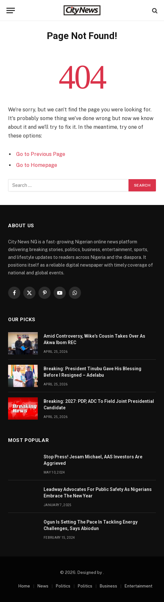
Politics (63, 586)
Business (108, 586)
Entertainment (138, 586)
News (42, 586)
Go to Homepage (36, 165)
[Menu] (10, 10)
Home (24, 586)
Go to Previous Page (40, 154)
